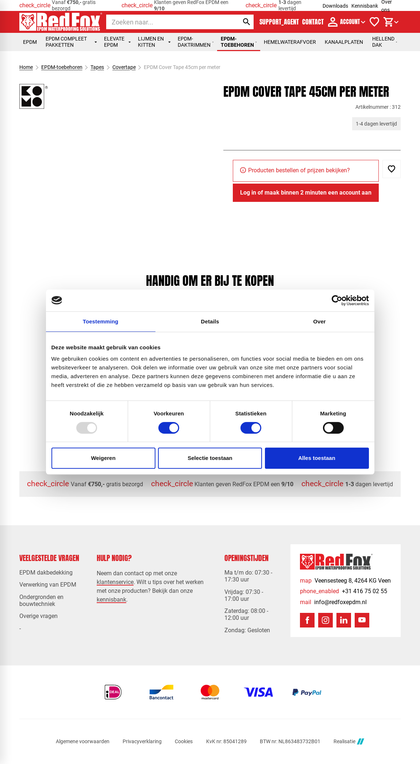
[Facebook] (307, 620)
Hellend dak (384, 42)
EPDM (30, 42)
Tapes (97, 67)
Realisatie (349, 741)
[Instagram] (325, 620)
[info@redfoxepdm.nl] (333, 602)
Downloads (335, 6)
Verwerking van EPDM (47, 584)
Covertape (124, 67)
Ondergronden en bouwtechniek (41, 600)
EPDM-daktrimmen (195, 42)
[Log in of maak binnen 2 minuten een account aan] (306, 193)
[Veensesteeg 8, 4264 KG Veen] (345, 580)
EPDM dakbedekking (46, 572)
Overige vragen (38, 616)
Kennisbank (364, 6)
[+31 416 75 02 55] (343, 591)
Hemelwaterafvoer (290, 42)
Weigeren (103, 458)
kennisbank (111, 599)
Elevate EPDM (117, 42)
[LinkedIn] (343, 620)
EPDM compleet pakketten (71, 42)
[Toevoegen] (391, 169)
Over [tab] (319, 321)
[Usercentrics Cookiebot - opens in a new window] (337, 300)
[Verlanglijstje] (374, 22)
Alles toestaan (316, 458)
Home (26, 67)
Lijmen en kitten (154, 42)
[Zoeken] (166, 22)
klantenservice (115, 582)
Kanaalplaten (344, 42)
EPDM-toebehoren (239, 42)
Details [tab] (210, 321)
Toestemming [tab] (101, 321)
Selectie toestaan (210, 458)
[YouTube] (362, 620)
